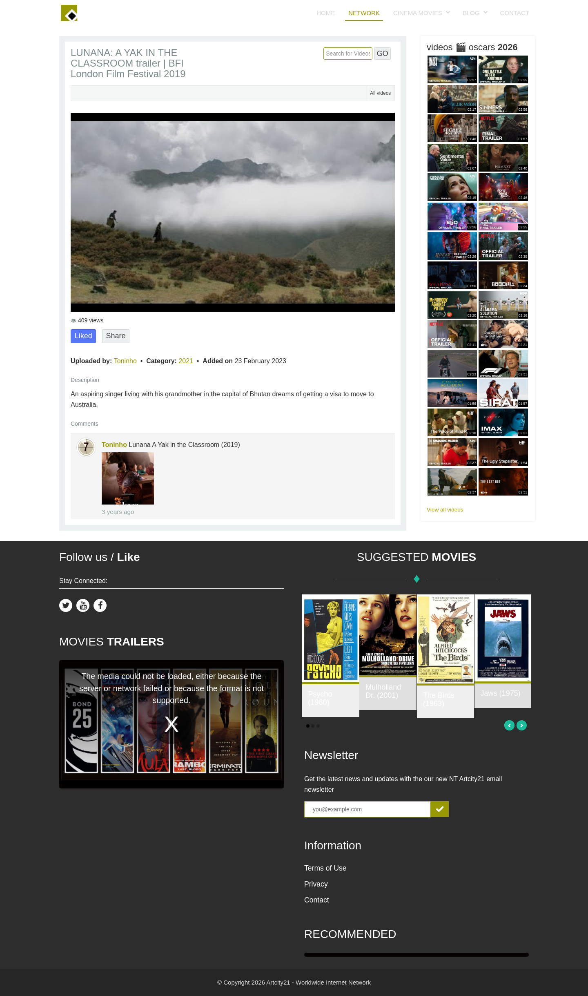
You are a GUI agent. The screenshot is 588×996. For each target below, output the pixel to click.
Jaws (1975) (501, 693)
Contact (514, 12)
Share (115, 336)
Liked (83, 336)
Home (325, 12)
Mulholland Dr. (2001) (383, 691)
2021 (186, 360)
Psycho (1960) (320, 698)
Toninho (126, 360)
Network (364, 12)
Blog (471, 12)
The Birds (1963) (438, 699)
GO (382, 53)
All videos (380, 93)
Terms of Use (325, 868)
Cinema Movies (417, 12)
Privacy (316, 884)
